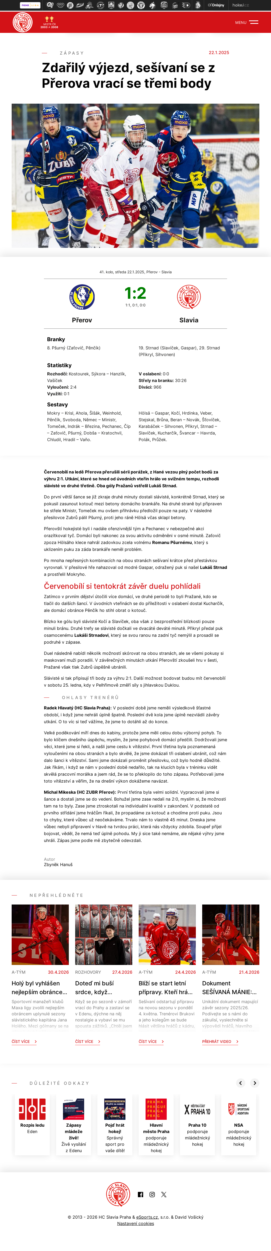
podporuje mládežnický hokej (156, 1125)
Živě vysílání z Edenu (73, 1125)
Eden (32, 1115)
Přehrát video (220, 1040)
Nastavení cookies (135, 1222)
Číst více (24, 1040)
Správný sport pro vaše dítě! (114, 1125)
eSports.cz (147, 1216)
